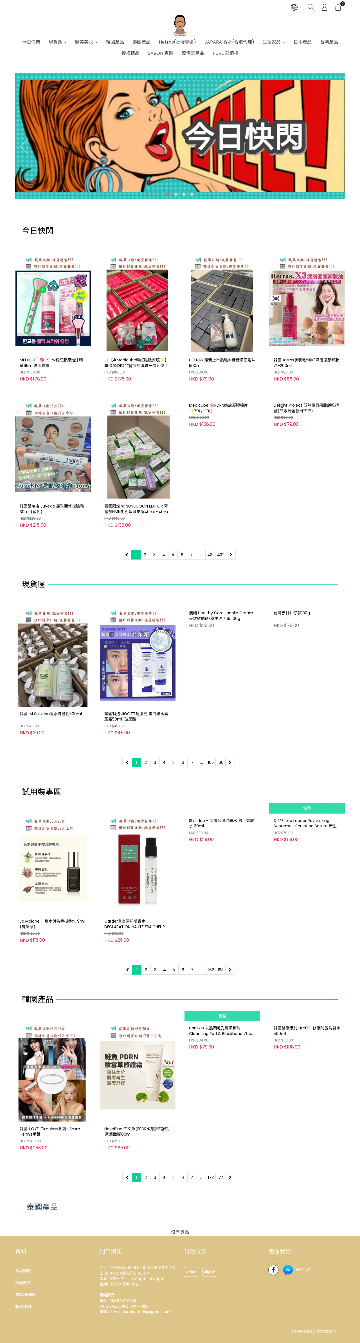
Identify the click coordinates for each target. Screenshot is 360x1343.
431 (210, 555)
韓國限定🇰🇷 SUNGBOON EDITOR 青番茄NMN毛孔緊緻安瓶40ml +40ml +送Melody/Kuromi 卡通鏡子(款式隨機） (136, 509)
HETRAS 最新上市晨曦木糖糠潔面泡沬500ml (222, 362)
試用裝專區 (41, 792)
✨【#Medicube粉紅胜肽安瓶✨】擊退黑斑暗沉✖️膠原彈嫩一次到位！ (136, 362)
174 (220, 1177)
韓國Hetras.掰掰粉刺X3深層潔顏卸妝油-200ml (306, 362)
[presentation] (22, 146)
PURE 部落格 (225, 53)
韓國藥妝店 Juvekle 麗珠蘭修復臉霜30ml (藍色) (52, 509)
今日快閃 (31, 42)
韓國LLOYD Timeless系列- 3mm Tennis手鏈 (50, 1131)
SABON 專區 (160, 53)
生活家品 (272, 42)
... (200, 555)
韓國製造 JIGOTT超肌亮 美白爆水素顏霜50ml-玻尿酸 (136, 716)
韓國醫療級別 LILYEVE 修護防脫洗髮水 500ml (307, 1131)
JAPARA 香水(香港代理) (229, 42)
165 (211, 762)
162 (211, 970)
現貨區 (55, 42)
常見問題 (23, 1271)
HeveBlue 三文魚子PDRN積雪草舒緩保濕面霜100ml (136, 1131)
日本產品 (303, 42)
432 (220, 555)
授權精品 (131, 53)
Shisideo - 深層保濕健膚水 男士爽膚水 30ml (221, 924)
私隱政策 (23, 1283)
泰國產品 (141, 42)
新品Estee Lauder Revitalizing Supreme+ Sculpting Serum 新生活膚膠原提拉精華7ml (305, 924)
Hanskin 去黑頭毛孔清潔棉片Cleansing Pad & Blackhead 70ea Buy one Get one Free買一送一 (221, 1132)
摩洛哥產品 (193, 53)
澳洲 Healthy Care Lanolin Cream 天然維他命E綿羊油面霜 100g (221, 716)
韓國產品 (115, 42)
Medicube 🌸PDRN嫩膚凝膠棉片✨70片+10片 (218, 509)
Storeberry (326, 1331)
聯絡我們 (23, 1307)
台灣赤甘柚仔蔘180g (292, 714)
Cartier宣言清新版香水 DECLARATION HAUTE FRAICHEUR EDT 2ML (134, 924)
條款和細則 (25, 1294)
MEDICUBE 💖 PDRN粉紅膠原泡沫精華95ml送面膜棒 (51, 362)
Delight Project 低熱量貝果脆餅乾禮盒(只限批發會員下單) (306, 509)
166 (220, 762)
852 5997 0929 (135, 1306)
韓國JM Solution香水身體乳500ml (51, 714)
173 (211, 1177)
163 (221, 970)
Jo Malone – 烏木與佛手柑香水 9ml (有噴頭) (52, 924)
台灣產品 (329, 42)
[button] (168, 194)
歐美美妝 (84, 42)
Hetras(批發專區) (177, 42)
